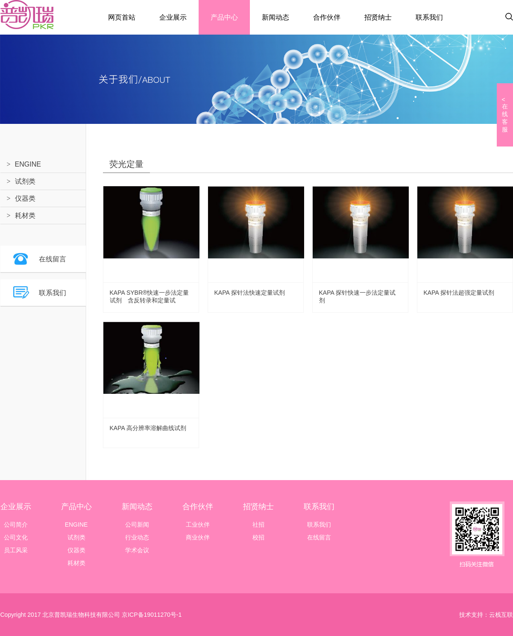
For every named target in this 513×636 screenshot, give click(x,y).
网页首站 (121, 17)
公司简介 (16, 524)
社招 (258, 524)
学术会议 (137, 550)
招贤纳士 (378, 17)
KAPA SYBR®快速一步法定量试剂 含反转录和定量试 (149, 296)
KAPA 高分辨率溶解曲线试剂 (148, 428)
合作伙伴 (326, 17)
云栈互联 (501, 614)
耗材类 (25, 215)
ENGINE (28, 164)
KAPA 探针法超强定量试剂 (459, 292)
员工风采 (16, 550)
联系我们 (429, 17)
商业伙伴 (198, 537)
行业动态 (137, 537)
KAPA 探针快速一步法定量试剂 (357, 296)
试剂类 (25, 181)
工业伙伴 (198, 524)
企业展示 (173, 17)
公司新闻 (137, 524)
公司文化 (16, 537)
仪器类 (25, 198)
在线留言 (52, 259)
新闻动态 (275, 17)
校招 (258, 537)
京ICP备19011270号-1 (151, 614)
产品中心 (224, 17)
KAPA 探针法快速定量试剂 (249, 292)
